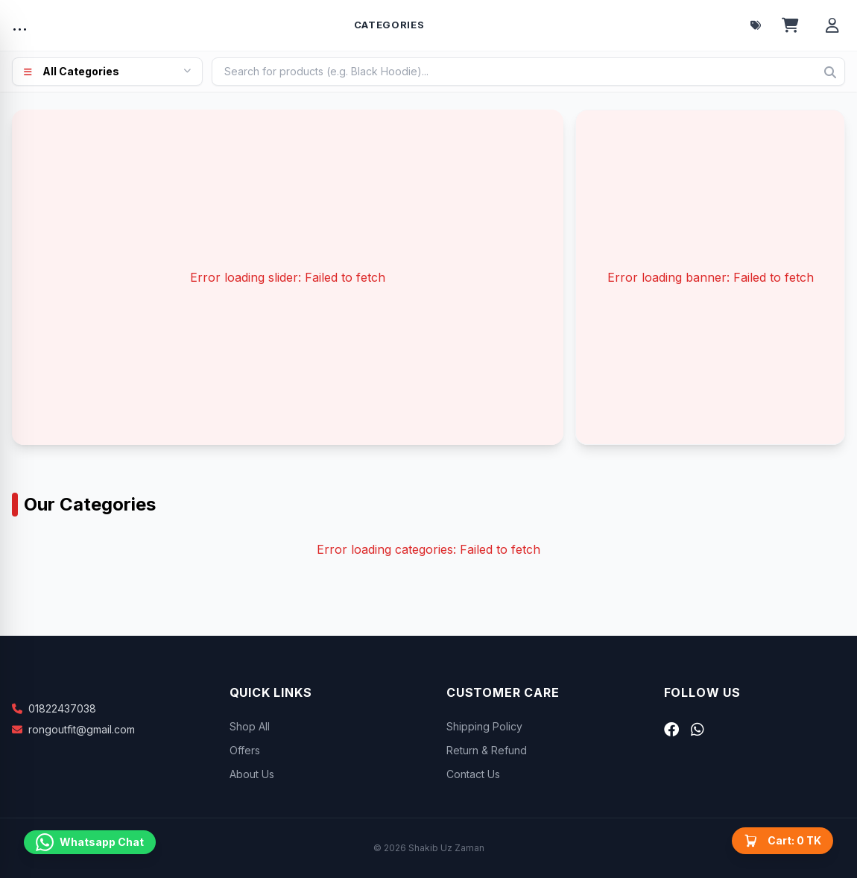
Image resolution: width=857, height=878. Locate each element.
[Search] (830, 72)
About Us (252, 774)
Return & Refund (486, 750)
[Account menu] (832, 25)
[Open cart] (790, 25)
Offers (245, 750)
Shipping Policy (484, 726)
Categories (389, 25)
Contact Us (473, 774)
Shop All (250, 726)
